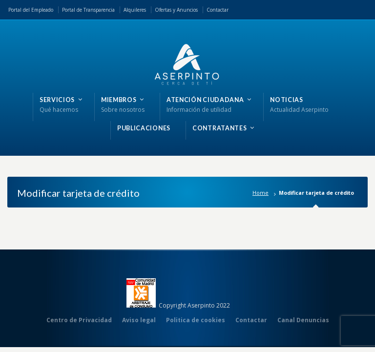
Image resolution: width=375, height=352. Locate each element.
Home (260, 192)
